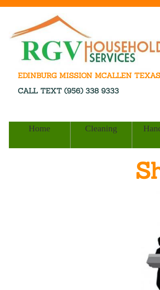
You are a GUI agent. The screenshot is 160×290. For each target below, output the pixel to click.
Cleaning (101, 128)
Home (39, 128)
